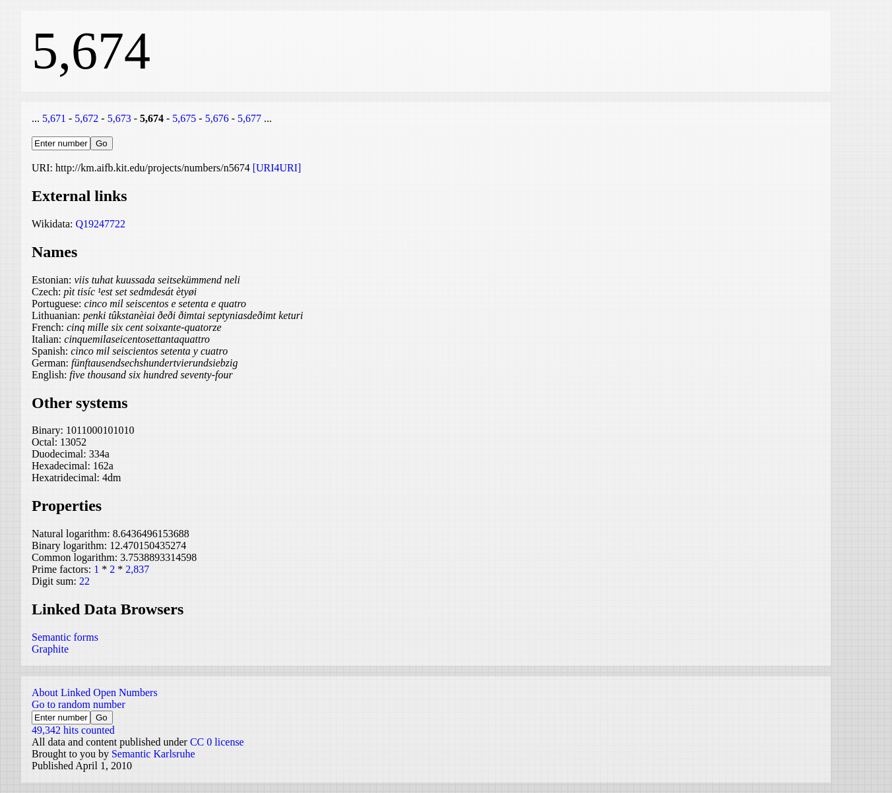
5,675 (184, 118)
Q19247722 (100, 223)
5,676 (217, 118)
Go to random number (78, 704)
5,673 (119, 118)
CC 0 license (217, 742)
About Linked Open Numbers (95, 692)
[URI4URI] (277, 167)
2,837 (137, 569)
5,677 (249, 118)
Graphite (50, 649)
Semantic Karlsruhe (153, 753)
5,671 (54, 118)
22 (84, 581)
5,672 (86, 118)
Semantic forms (65, 637)
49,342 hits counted (73, 730)
